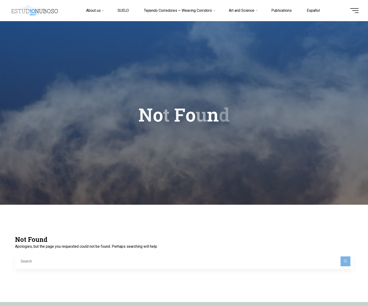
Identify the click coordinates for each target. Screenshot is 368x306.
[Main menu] (354, 10)
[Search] (345, 261)
